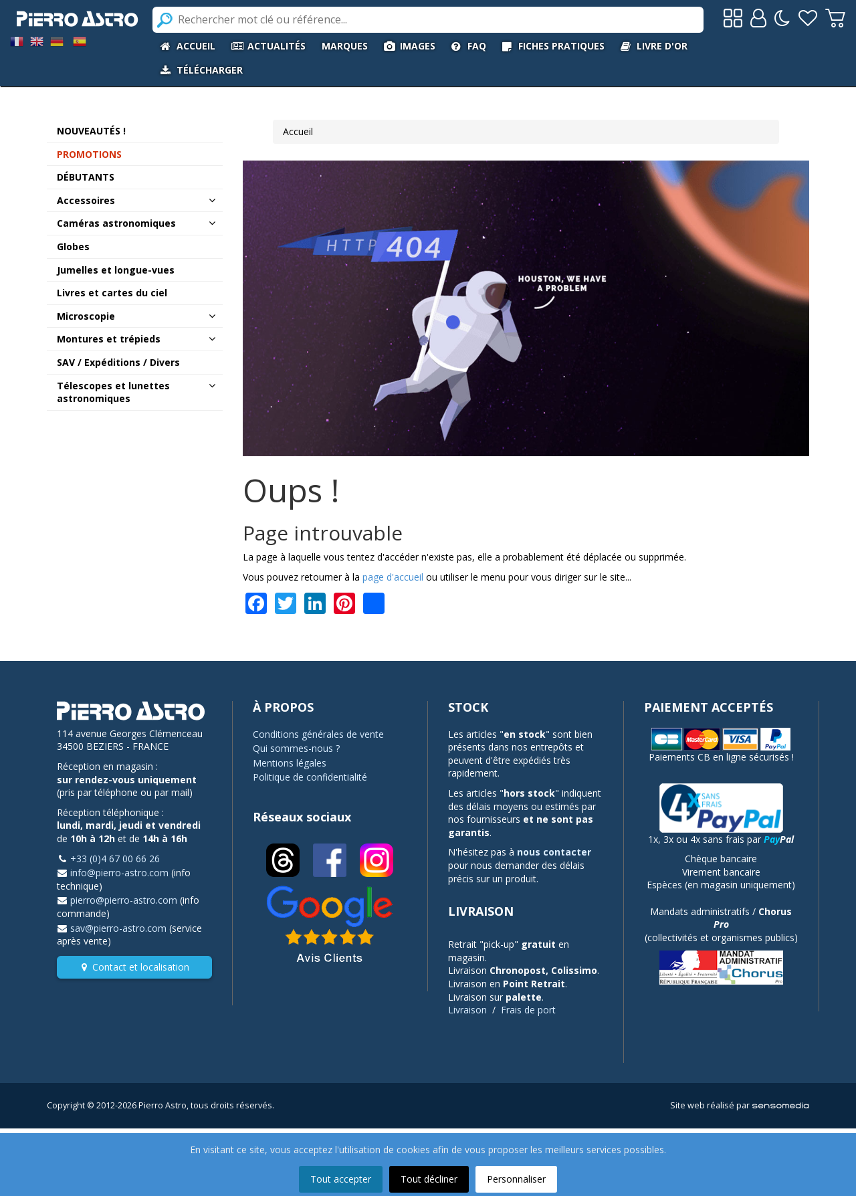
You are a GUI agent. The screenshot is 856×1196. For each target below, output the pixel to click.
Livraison (467, 1009)
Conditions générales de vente (318, 734)
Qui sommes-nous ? (296, 748)
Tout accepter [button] (340, 1179)
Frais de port (528, 1009)
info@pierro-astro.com (119, 872)
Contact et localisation (140, 967)
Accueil (298, 131)
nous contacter (554, 851)
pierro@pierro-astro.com (123, 900)
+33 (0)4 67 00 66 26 (115, 858)
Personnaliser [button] (516, 1179)
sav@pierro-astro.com (118, 928)
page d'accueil (392, 577)
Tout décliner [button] (429, 1179)
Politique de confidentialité (310, 777)
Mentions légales (289, 763)
